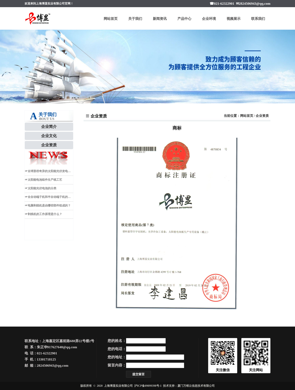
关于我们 (135, 19)
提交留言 (138, 374)
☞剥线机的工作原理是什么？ (43, 214)
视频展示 (234, 19)
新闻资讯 (160, 19)
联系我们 (258, 19)
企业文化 (49, 136)
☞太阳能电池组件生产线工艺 (43, 179)
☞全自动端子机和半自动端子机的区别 (49, 196)
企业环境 (209, 19)
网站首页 (111, 19)
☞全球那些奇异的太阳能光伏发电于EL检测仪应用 (49, 171)
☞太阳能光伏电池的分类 (40, 188)
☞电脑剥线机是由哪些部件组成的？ (48, 205)
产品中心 (184, 19)
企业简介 (49, 126)
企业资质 (49, 145)
